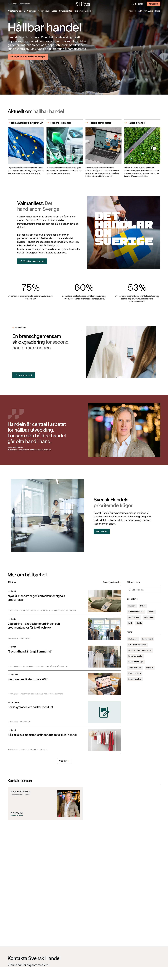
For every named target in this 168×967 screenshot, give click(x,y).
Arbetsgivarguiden (16, 11)
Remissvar (148, 617)
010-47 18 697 (16, 813)
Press (130, 11)
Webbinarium (133, 617)
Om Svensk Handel (152, 11)
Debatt (151, 612)
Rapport (131, 606)
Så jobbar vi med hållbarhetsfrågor (29, 57)
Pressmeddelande (136, 612)
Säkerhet (89, 11)
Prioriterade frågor (35, 11)
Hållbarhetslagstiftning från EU (27, 123)
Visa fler (64, 761)
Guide (139, 623)
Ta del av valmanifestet (33, 261)
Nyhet (142, 606)
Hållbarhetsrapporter (100, 123)
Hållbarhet (132, 639)
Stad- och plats (134, 667)
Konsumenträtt (134, 673)
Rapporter (78, 11)
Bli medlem (153, 4)
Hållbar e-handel (136, 123)
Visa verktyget (25, 375)
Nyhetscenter (65, 11)
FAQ (130, 623)
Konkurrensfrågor (135, 662)
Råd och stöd (51, 11)
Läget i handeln (134, 679)
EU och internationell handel (140, 650)
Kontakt (138, 11)
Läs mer (103, 531)
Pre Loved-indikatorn (137, 645)
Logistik (149, 667)
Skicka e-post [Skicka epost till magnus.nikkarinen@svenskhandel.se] (16, 816)
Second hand (147, 639)
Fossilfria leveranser (60, 123)
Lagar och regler (135, 656)
